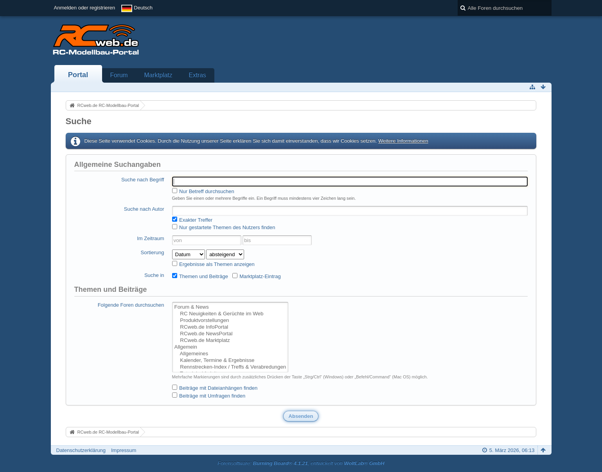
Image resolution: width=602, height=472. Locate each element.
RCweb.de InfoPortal (230, 327)
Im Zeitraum (150, 238)
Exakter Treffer (192, 220)
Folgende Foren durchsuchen (131, 305)
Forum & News (230, 307)
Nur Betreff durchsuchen (203, 191)
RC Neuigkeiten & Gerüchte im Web (230, 314)
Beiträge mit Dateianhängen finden (215, 388)
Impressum (123, 450)
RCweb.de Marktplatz (230, 340)
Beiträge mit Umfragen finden (209, 395)
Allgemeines (230, 354)
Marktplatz (158, 75)
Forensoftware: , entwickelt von (300, 463)
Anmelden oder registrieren (84, 8)
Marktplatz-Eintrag (256, 276)
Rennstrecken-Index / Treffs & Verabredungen (230, 367)
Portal (78, 75)
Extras (197, 75)
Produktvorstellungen (230, 320)
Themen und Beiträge (200, 276)
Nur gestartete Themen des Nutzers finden (223, 227)
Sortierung (152, 252)
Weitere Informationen (403, 141)
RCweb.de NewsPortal (230, 334)
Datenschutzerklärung (81, 450)
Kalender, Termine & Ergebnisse (230, 360)
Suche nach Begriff (142, 180)
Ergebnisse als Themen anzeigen (213, 264)
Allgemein (230, 347)
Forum (119, 75)
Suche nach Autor (144, 209)
